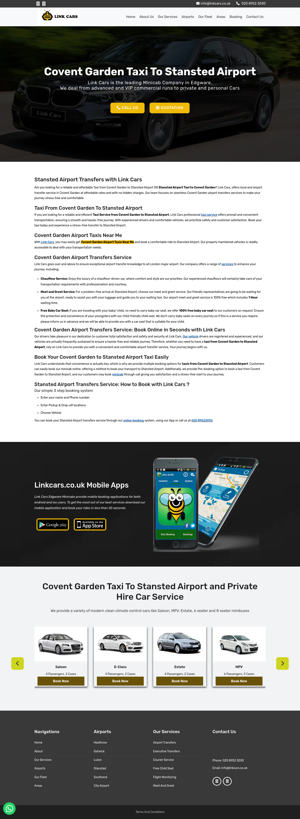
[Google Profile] (43, 3)
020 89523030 (201, 420)
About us (146, 17)
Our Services (168, 17)
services (227, 264)
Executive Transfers (166, 751)
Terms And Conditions (150, 812)
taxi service (209, 215)
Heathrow (100, 742)
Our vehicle (190, 336)
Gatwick (99, 751)
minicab (117, 374)
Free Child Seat (163, 768)
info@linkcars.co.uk (212, 3)
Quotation (170, 107)
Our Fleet (205, 17)
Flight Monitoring (164, 777)
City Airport (101, 786)
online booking (133, 420)
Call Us (127, 107)
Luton (98, 760)
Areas (220, 17)
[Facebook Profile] (38, 3)
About (38, 751)
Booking (236, 17)
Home (130, 17)
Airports (188, 17)
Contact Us (255, 17)
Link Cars (47, 242)
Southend (100, 777)
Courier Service (163, 760)
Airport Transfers (164, 742)
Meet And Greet (163, 786)
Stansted (100, 768)
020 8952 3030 (250, 3)
